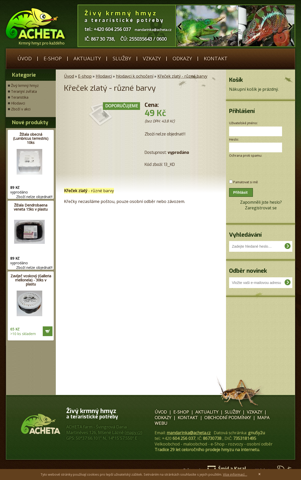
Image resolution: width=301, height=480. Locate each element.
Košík (236, 80)
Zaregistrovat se (261, 208)
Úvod (24, 58)
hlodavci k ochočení (134, 76)
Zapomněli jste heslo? (261, 202)
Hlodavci (18, 103)
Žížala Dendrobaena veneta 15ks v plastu (31, 207)
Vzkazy (152, 58)
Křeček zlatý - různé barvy (182, 76)
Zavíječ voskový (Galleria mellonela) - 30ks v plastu (30, 280)
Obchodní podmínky (227, 417)
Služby (122, 58)
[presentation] (256, 166)
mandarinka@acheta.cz (189, 433)
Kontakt (216, 58)
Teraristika (19, 97)
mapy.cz (133, 432)
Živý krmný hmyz (25, 85)
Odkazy (182, 58)
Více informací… (235, 474)
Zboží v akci (20, 109)
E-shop (53, 58)
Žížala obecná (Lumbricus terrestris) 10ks (30, 138)
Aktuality (87, 58)
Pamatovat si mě (245, 182)
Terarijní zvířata (24, 91)
